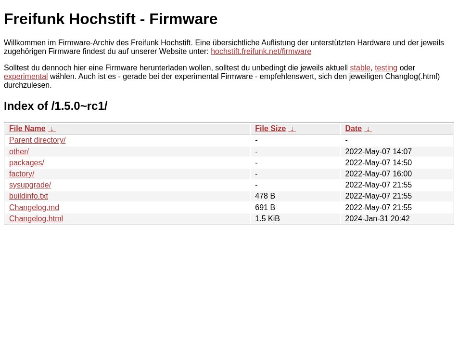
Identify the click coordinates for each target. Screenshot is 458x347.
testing (386, 68)
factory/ (21, 174)
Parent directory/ (37, 140)
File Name (27, 128)
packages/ (26, 163)
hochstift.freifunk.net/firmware (261, 51)
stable (360, 68)
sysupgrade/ (30, 185)
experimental (26, 76)
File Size (270, 128)
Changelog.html (36, 218)
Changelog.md (34, 207)
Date (353, 128)
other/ (19, 151)
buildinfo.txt (28, 196)
